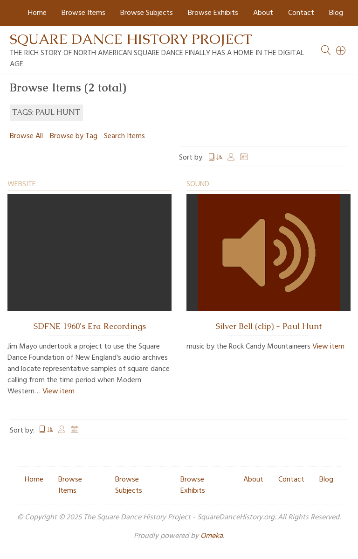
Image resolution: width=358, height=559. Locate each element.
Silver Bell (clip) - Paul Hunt (269, 326)
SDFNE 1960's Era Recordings (90, 326)
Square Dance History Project (131, 39)
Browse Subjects (146, 13)
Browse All (26, 136)
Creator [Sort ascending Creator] (231, 157)
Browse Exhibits (213, 13)
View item (58, 391)
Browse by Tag (73, 136)
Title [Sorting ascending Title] (215, 157)
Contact (301, 13)
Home (37, 13)
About (263, 13)
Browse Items (83, 13)
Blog (336, 13)
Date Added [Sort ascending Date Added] (244, 157)
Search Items (124, 136)
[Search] (341, 50)
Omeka (211, 536)
